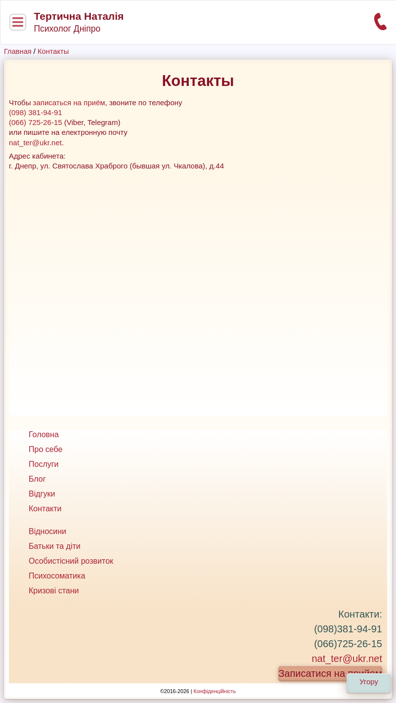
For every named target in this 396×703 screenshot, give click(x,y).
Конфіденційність (214, 691)
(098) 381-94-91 (35, 112)
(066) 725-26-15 (35, 122)
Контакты (53, 51)
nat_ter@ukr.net (35, 142)
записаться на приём (69, 102)
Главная (18, 51)
